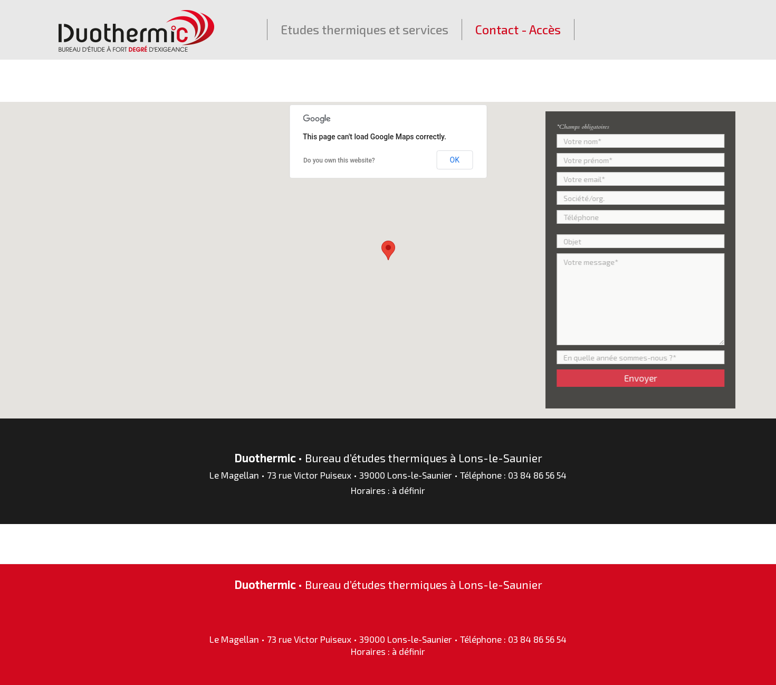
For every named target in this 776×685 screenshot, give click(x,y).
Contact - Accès (518, 29)
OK (454, 160)
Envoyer (644, 378)
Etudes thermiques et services (364, 29)
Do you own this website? (339, 160)
